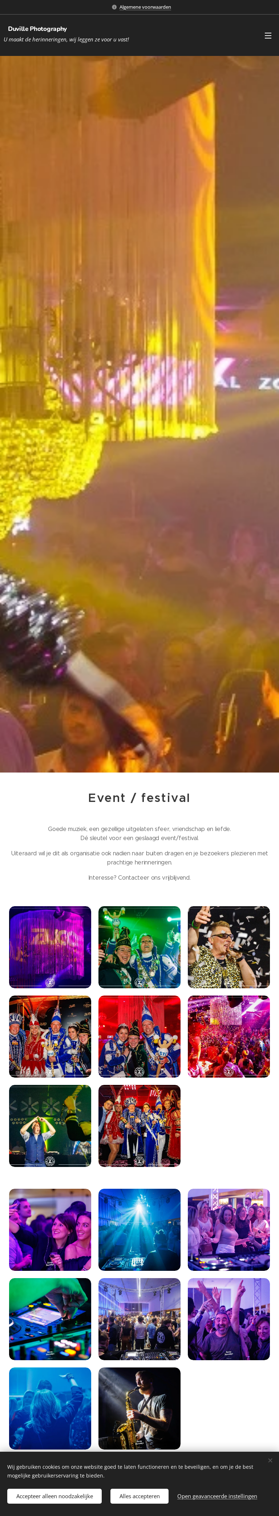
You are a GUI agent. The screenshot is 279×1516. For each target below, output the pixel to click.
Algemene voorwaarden (145, 7)
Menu (268, 35)
